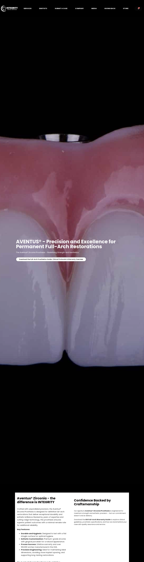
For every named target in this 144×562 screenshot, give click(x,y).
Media (94, 8)
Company (79, 8)
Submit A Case (61, 8)
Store (125, 8)
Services (28, 8)
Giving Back (109, 8)
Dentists (43, 8)
